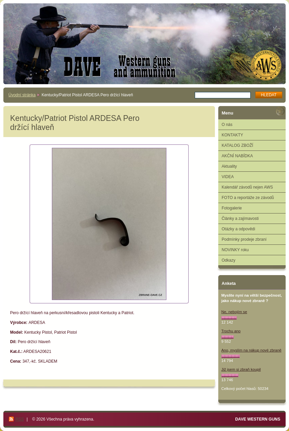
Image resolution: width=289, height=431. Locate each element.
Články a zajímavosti (240, 218)
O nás (227, 124)
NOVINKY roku (235, 249)
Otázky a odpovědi (238, 229)
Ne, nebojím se (234, 312)
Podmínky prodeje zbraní (244, 239)
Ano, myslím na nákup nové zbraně (251, 350)
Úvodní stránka (22, 95)
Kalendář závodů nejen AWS (247, 187)
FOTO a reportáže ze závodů (248, 197)
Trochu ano (230, 331)
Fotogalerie (232, 208)
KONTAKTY (232, 135)
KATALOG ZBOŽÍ (237, 145)
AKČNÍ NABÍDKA (237, 156)
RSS (19, 419)
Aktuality (229, 166)
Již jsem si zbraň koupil (241, 369)
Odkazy (228, 260)
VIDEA (228, 176)
